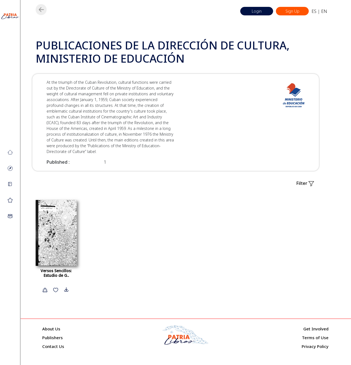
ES (314, 11)
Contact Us (53, 346)
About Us (51, 328)
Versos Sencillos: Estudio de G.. (56, 273)
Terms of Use (315, 337)
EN (324, 11)
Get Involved (316, 328)
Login (257, 11)
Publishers (52, 337)
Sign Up (292, 11)
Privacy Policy (315, 346)
